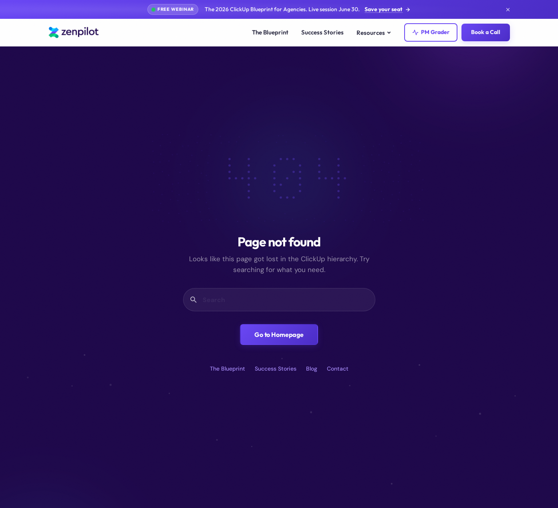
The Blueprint (270, 32)
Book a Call (485, 32)
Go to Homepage (279, 335)
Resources (374, 32)
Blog (311, 368)
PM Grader (430, 32)
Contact (337, 368)
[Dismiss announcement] (508, 9)
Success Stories (322, 32)
